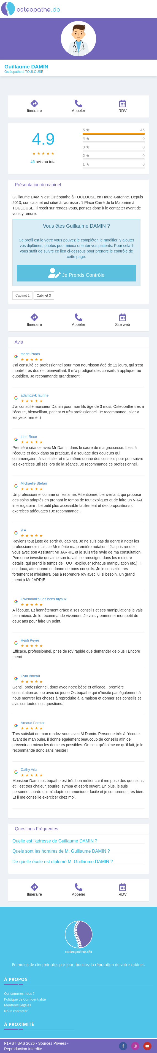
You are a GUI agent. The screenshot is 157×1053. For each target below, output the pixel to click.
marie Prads (30, 354)
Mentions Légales (17, 1005)
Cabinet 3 (44, 295)
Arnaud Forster (33, 723)
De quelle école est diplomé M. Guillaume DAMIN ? (62, 861)
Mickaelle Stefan (34, 483)
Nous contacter (16, 1011)
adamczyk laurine (34, 395)
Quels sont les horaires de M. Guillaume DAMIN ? (61, 851)
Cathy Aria (29, 769)
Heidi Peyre (30, 640)
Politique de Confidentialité (25, 999)
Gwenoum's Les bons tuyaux (44, 599)
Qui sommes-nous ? (19, 993)
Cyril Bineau (30, 676)
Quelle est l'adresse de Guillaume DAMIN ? (54, 841)
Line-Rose (29, 437)
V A (23, 530)
